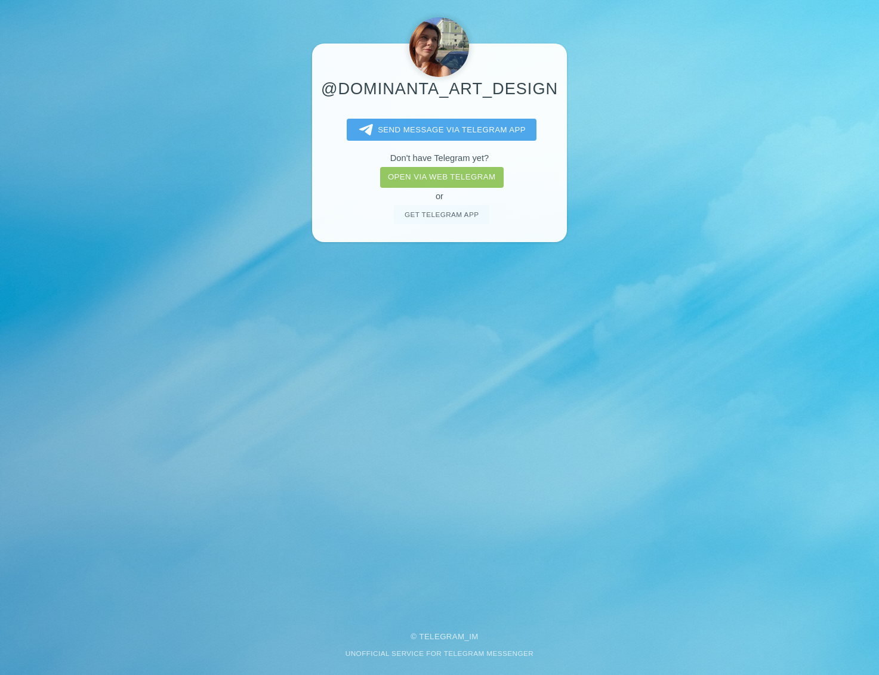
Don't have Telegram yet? (439, 158)
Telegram (441, 636)
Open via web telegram (441, 176)
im (474, 636)
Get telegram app (442, 214)
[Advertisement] (440, 429)
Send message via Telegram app (440, 130)
